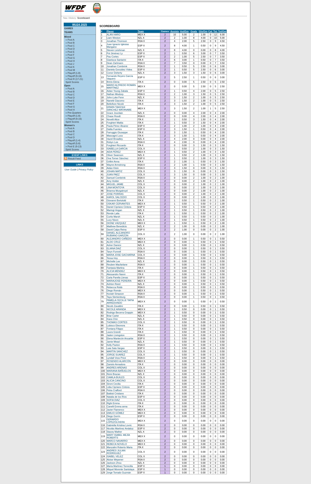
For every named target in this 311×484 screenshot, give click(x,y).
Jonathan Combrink (117, 66)
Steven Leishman (116, 50)
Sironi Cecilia (114, 383)
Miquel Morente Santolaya (120, 469)
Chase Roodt (114, 116)
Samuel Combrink (116, 177)
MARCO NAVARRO (117, 441)
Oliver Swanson (115, 155)
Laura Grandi (114, 332)
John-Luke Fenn (115, 97)
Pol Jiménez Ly (115, 53)
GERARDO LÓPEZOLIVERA (116, 420)
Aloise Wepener (115, 459)
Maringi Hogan (114, 210)
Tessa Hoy (112, 258)
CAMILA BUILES (116, 377)
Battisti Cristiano (115, 393)
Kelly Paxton (113, 345)
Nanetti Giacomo (115, 100)
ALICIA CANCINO (116, 380)
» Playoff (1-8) (73, 73)
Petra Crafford (114, 390)
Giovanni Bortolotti (116, 200)
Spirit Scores (72, 82)
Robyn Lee (112, 142)
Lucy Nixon (112, 220)
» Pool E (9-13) (74, 146)
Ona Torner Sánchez (118, 158)
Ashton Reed (114, 284)
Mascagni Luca (115, 135)
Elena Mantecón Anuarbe (120, 338)
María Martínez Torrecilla (120, 466)
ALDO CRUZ (114, 242)
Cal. (210, 31)
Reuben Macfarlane (117, 264)
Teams (68, 32)
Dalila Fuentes (114, 129)
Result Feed (74, 158)
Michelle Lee (113, 261)
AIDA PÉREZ (114, 152)
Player (110, 31)
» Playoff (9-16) (74, 76)
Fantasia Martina (115, 268)
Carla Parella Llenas (117, 277)
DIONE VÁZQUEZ (116, 223)
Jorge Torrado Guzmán (119, 472)
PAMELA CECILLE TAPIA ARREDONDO (120, 301)
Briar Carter (113, 315)
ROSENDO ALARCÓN (119, 361)
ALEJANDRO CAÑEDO (119, 238)
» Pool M (70, 70)
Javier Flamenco (115, 409)
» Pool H (70, 61)
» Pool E (70, 52)
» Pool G (70, 58)
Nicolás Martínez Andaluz (120, 428)
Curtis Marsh (113, 216)
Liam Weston (114, 37)
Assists (174, 31)
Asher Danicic (114, 245)
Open (67, 85)
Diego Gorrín (113, 416)
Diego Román (114, 290)
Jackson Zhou (114, 463)
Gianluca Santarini (116, 60)
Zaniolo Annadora (116, 364)
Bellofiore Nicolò (115, 104)
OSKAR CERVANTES (118, 203)
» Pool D (70, 49)
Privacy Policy (86, 169)
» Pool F (70, 55)
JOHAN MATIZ (114, 171)
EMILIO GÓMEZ (115, 413)
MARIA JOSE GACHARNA (121, 255)
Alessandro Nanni (116, 274)
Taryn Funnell (114, 251)
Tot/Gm (222, 31)
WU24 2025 (79, 24)
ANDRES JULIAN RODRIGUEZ (116, 451)
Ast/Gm (184, 31)
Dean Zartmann (115, 63)
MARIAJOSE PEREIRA (119, 280)
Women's (69, 125)
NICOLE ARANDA (116, 309)
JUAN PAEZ (113, 174)
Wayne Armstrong (116, 164)
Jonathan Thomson (117, 41)
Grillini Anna (113, 161)
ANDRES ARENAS (117, 367)
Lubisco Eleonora (116, 325)
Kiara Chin (112, 319)
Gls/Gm (203, 31)
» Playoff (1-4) (73, 140)
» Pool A (70, 39)
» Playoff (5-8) (73, 143)
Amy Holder (113, 181)
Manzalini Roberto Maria (119, 447)
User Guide (71, 169)
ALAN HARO (114, 34)
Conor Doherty (114, 72)
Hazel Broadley (115, 139)
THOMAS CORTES (117, 322)
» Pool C (70, 45)
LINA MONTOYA (115, 187)
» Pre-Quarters (73, 112)
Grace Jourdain (115, 113)
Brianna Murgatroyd (117, 190)
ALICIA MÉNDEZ (116, 271)
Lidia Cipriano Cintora (118, 387)
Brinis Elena (113, 82)
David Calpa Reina (117, 229)
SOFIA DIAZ (113, 400)
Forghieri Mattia (115, 122)
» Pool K (70, 67)
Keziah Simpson (115, 293)
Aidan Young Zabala (117, 91)
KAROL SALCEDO (117, 197)
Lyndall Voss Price (116, 358)
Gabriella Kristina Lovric (119, 425)
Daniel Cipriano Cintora (119, 207)
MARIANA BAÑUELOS (119, 371)
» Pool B (70, 42)
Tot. (215, 31)
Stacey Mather (114, 431)
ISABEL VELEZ (115, 456)
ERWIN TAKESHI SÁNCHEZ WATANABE (119, 108)
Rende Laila (113, 213)
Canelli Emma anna (117, 406)
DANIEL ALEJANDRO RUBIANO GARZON (118, 234)
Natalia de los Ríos (117, 396)
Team (141, 31)
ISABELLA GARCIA (117, 148)
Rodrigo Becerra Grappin (120, 312)
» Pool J (70, 64)
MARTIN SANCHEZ (117, 351)
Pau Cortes (113, 56)
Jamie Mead (113, 341)
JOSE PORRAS (115, 194)
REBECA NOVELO (117, 444)
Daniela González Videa (119, 69)
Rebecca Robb (114, 287)
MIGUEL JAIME (115, 184)
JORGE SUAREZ (116, 354)
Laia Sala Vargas (116, 348)
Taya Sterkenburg (116, 297)
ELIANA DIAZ (114, 248)
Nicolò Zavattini (115, 306)
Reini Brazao (113, 374)
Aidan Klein (113, 168)
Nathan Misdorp (115, 94)
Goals (193, 31)
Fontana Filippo (115, 328)
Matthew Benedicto (117, 226)
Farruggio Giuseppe (117, 132)
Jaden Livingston (116, 335)
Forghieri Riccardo (116, 145)
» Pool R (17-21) (74, 79)
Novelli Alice (113, 119)
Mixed (67, 36)
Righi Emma (113, 403)
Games (68, 28)
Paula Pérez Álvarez (117, 126)
